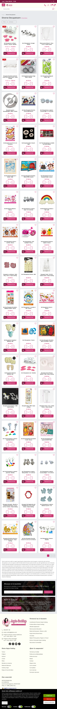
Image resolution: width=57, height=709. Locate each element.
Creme (3, 658)
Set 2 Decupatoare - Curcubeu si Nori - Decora (28, 308)
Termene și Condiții (34, 652)
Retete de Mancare (6, 665)
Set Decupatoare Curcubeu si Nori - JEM (46, 209)
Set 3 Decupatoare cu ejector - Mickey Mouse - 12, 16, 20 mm (28, 472)
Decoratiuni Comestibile (35, 642)
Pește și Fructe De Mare (7, 670)
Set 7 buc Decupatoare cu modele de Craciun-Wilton (46, 143)
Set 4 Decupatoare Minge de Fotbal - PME (47, 76)
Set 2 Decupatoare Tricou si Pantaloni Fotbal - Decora (47, 176)
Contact (31, 661)
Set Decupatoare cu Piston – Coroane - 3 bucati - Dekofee (10, 44)
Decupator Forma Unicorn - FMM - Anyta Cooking (10, 406)
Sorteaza (12, 21)
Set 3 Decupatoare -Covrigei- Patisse (28, 44)
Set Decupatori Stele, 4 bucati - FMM (28, 143)
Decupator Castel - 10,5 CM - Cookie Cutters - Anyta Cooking (47, 275)
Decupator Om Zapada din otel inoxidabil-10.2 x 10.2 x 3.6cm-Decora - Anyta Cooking (28, 505)
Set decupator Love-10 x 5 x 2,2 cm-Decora (10, 143)
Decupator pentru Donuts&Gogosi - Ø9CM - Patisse (10, 110)
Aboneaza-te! (48, 592)
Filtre (4, 21)
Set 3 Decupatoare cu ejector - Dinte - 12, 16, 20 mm (28, 209)
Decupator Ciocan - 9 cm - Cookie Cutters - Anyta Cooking (47, 406)
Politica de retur (33, 656)
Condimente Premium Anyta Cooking (39, 622)
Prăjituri (4, 654)
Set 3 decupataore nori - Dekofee (28, 373)
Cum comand (33, 665)
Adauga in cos (9, 53)
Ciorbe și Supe (5, 667)
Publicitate (30, 706)
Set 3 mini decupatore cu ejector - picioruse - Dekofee (10, 472)
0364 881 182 (6, 630)
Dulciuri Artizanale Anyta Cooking (38, 640)
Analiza (18, 706)
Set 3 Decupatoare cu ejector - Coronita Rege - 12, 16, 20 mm (46, 110)
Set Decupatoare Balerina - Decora (10, 209)
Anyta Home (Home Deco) (36, 633)
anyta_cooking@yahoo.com (9, 632)
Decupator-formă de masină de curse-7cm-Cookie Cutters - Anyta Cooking (10, 77)
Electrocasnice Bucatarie (35, 629)
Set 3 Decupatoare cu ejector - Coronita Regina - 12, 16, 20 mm (47, 472)
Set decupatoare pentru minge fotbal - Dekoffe (28, 76)
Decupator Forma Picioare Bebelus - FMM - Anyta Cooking (47, 373)
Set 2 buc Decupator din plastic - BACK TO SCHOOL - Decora (47, 340)
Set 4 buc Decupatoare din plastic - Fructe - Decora (28, 439)
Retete (31, 658)
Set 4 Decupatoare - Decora (28, 340)
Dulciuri (3, 656)
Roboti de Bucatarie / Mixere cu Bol (38, 631)
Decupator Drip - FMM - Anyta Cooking (28, 406)
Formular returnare (34, 672)
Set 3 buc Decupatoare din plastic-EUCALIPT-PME (47, 439)
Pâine (3, 661)
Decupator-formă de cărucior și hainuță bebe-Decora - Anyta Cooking (10, 539)
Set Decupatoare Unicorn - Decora (47, 308)
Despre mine (33, 663)
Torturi (3, 652)
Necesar (7, 706)
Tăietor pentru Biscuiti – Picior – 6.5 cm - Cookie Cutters (47, 44)
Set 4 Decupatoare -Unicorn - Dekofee (46, 539)
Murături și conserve (7, 663)
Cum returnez (33, 670)
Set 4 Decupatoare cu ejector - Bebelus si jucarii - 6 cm (46, 505)
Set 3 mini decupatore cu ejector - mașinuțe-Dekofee (10, 439)
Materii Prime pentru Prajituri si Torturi (39, 638)
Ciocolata (32, 635)
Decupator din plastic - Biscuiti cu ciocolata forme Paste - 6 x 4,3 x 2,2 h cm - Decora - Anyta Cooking (10, 505)
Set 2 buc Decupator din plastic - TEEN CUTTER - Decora (28, 176)
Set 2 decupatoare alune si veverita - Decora (10, 242)
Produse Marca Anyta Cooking (37, 624)
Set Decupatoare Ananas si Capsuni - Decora (47, 242)
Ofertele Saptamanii (34, 626)
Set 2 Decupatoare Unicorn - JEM (28, 274)
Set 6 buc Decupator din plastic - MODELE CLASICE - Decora (10, 308)
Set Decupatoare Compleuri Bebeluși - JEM (10, 340)
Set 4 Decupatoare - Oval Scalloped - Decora (28, 242)
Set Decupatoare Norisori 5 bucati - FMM (10, 176)
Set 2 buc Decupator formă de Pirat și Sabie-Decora (28, 110)
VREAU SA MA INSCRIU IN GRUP (12, 608)
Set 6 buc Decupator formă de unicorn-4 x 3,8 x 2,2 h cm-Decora (28, 539)
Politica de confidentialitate (36, 654)
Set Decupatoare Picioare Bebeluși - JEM (10, 373)
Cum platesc (33, 667)
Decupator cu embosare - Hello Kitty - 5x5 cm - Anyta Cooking (10, 275)
